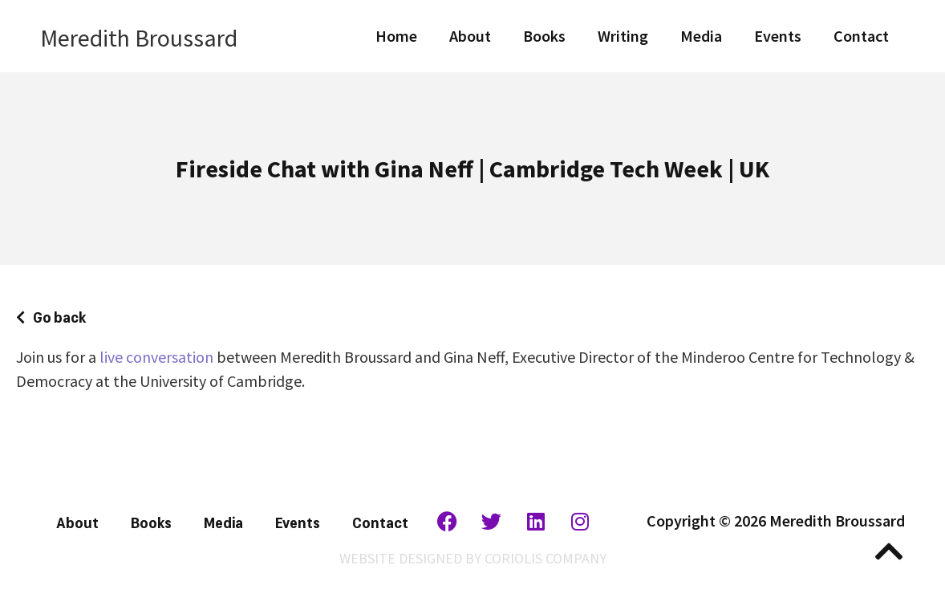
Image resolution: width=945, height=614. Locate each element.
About (470, 36)
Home (396, 36)
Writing (623, 36)
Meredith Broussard (138, 37)
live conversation (156, 357)
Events (777, 36)
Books (544, 36)
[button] (51, 316)
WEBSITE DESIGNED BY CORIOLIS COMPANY (472, 558)
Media (701, 36)
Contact (861, 36)
